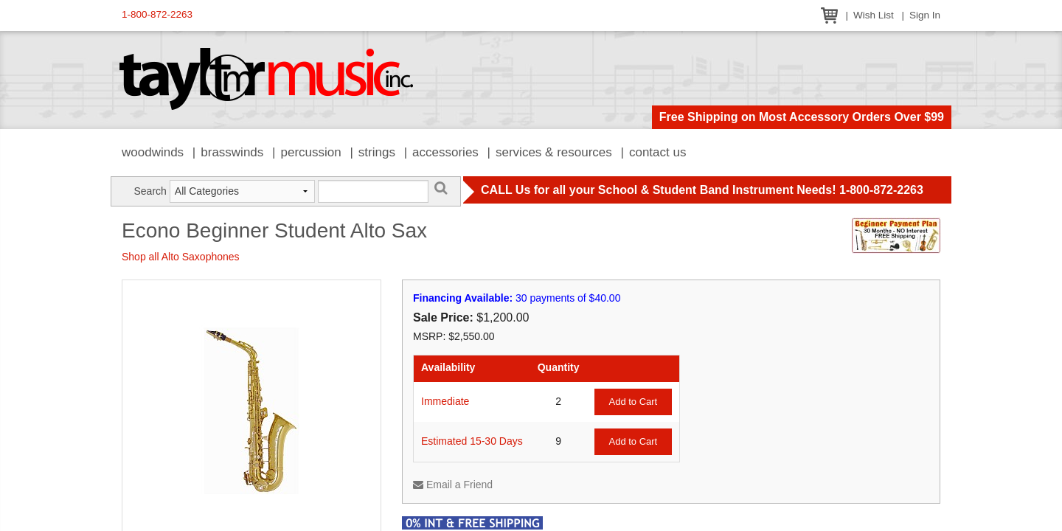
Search (149, 191)
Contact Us (658, 152)
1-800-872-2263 (157, 14)
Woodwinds (153, 152)
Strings (376, 152)
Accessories (445, 152)
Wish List (873, 15)
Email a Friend (453, 484)
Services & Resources (554, 152)
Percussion (310, 152)
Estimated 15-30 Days (472, 441)
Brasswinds (232, 152)
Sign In (924, 15)
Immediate (445, 401)
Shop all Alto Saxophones (181, 257)
